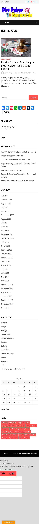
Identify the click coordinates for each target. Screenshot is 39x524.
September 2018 (7, 238)
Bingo (3, 326)
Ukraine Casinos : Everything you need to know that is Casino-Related (18, 65)
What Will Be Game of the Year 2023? (15, 159)
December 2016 (7, 284)
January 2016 (6, 296)
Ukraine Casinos (23, 438)
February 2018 (6, 250)
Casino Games (6, 59)
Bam (35, 453)
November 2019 (7, 234)
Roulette (4, 361)
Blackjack (5, 330)
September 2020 (7, 215)
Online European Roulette (22, 432)
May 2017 (5, 277)
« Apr (3, 409)
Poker (3, 357)
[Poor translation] (11, 473)
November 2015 (7, 304)
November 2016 (7, 288)
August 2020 (6, 219)
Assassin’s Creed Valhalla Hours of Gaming (17, 181)
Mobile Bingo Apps (7, 432)
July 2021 (4, 207)
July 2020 (4, 223)
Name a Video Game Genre (11, 170)
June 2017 (5, 273)
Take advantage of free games (13, 369)
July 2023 (4, 196)
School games (13, 438)
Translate (11, 129)
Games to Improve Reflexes (12, 156)
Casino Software (7, 338)
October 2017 (6, 261)
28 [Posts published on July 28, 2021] (14, 402)
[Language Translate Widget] (8, 126)
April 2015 (5, 308)
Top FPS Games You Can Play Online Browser (18, 152)
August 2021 (6, 203)
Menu (5, 23)
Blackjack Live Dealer (8, 426)
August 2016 (6, 292)
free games (5, 429)
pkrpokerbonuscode (13, 73)
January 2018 (6, 253)
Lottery (4, 346)
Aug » (8, 409)
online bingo (6, 350)
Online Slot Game (8, 353)
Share (6, 112)
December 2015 (7, 300)
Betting (4, 323)
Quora (3, 137)
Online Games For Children (9, 435)
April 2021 (5, 211)
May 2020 (5, 230)
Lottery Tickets (25, 429)
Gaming (4, 342)
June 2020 (5, 226)
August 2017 (6, 265)
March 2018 (5, 246)
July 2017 (4, 269)
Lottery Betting (15, 429)
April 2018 (5, 242)
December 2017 (7, 257)
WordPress (27, 453)
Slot (2, 365)
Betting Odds (12, 423)
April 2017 (5, 281)
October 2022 (6, 199)
